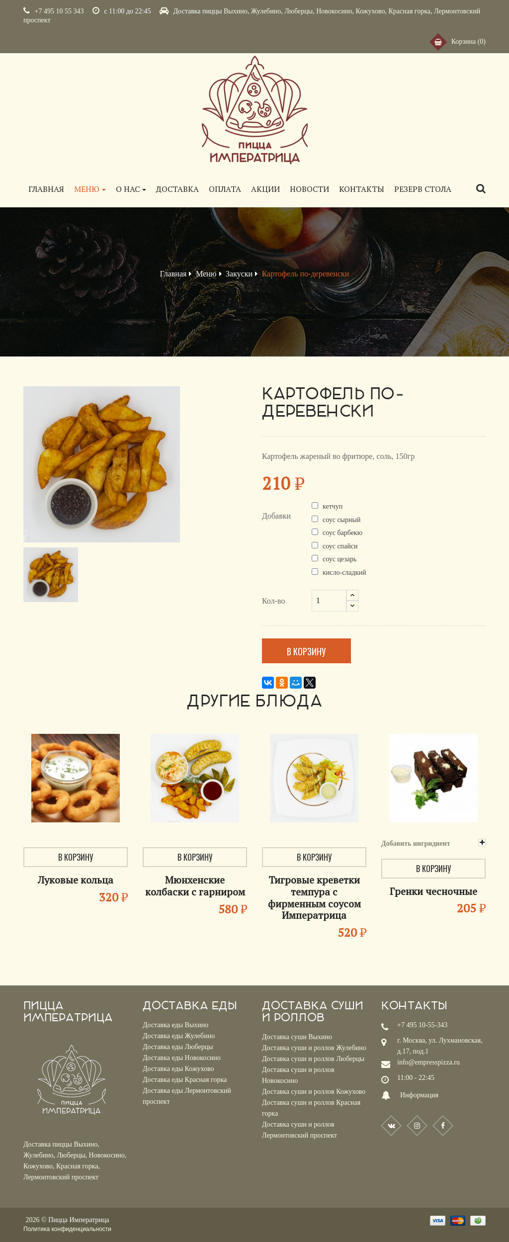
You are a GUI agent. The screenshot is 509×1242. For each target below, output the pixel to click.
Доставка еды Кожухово (178, 1068)
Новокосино (334, 11)
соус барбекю (342, 532)
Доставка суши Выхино (297, 1037)
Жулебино (266, 11)
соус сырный (341, 520)
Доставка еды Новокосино (182, 1058)
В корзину (308, 651)
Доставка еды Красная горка (185, 1079)
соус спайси (340, 546)
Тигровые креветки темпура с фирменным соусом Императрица (314, 897)
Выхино (236, 11)
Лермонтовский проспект (60, 1177)
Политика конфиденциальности (67, 1229)
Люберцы (298, 11)
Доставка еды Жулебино (179, 1036)
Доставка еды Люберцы (178, 1047)
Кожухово (370, 11)
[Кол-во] (329, 601)
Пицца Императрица (78, 1220)
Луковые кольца (75, 880)
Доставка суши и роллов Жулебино (314, 1048)
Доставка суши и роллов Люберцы (313, 1059)
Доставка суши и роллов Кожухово (313, 1091)
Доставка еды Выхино (175, 1025)
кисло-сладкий (344, 572)
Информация (419, 1095)
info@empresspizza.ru (428, 1062)
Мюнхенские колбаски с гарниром (195, 885)
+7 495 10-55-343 (422, 1025)
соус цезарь (339, 559)
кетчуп (332, 506)
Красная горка (409, 11)
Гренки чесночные (433, 891)
